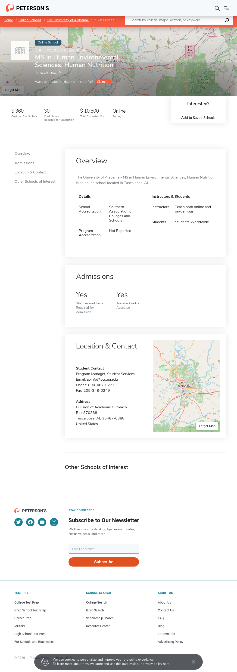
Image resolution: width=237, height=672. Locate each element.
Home (8, 20)
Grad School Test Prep (30, 610)
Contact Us (166, 610)
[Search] (217, 8)
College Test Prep (26, 602)
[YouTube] (42, 522)
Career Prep (22, 618)
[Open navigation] (226, 8)
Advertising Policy (170, 642)
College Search (96, 602)
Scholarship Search (100, 618)
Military (19, 626)
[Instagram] (54, 522)
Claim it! (102, 82)
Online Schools (30, 20)
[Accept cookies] (190, 661)
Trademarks (166, 634)
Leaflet (181, 29)
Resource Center (98, 626)
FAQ (161, 618)
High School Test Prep (30, 634)
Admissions (24, 163)
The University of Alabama (68, 20)
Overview (22, 153)
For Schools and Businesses (34, 642)
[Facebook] (30, 522)
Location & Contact (30, 172)
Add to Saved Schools (198, 117)
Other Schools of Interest (35, 181)
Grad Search (95, 610)
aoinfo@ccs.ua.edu (102, 379)
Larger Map (13, 90)
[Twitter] (18, 522)
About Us (164, 602)
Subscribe (103, 561)
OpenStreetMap (205, 29)
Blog (161, 626)
